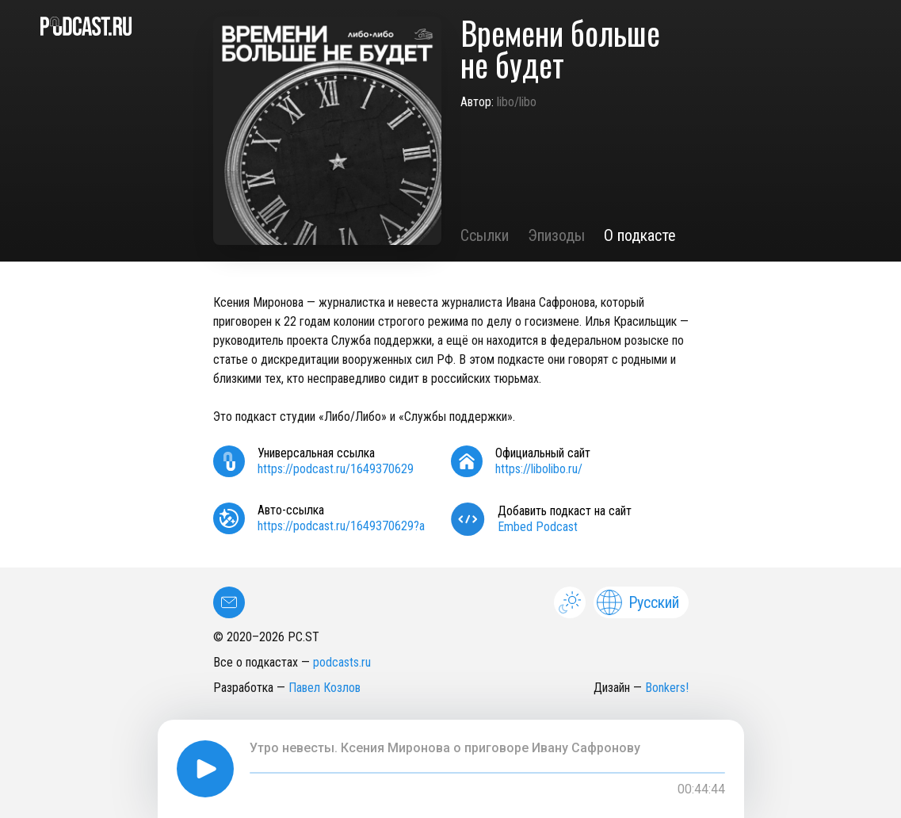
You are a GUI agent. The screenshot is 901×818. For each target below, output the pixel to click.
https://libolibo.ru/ (538, 468)
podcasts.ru (342, 662)
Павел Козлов (324, 687)
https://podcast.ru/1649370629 (336, 468)
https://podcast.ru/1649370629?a (341, 525)
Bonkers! (667, 687)
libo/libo (516, 101)
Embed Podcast (538, 526)
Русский (638, 602)
